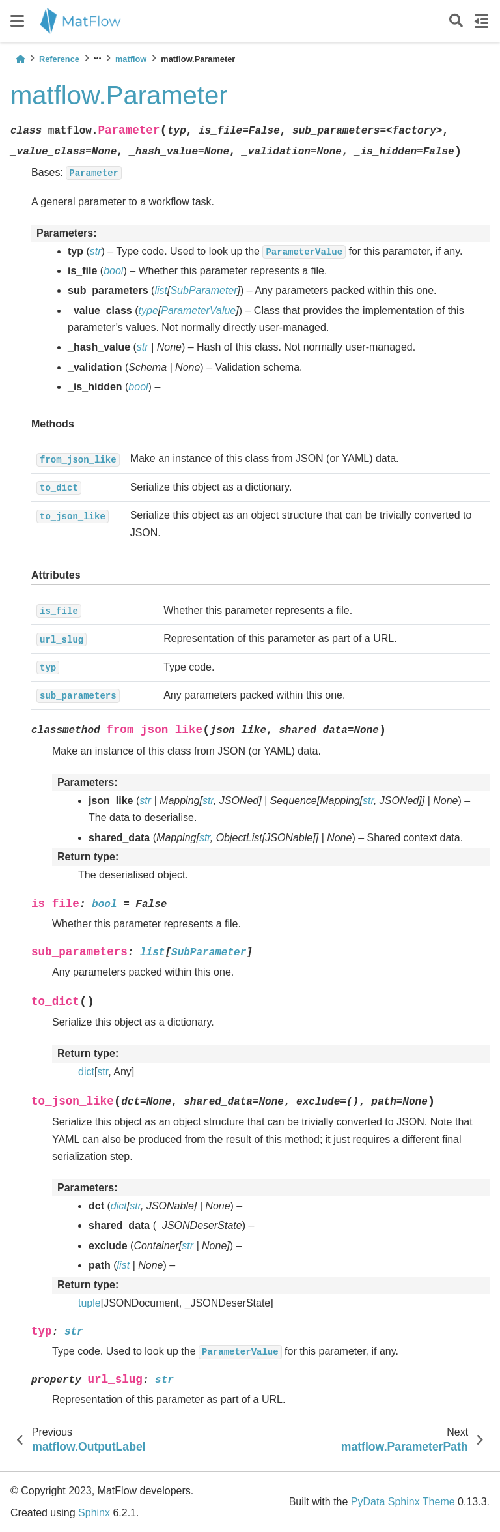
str (102, 1071)
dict (86, 1071)
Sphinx (94, 1512)
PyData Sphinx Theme (403, 1501)
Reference (59, 59)
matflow (130, 59)
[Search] (456, 21)
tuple (89, 1302)
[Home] (20, 59)
